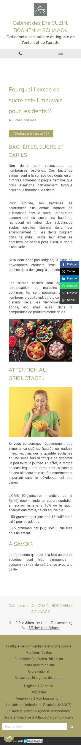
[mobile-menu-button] (61, 53)
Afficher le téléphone (44, 628)
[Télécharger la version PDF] (31, 133)
